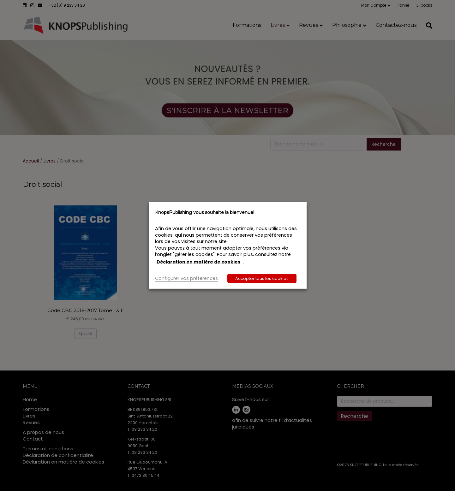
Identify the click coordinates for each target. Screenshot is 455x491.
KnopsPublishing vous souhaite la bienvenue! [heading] (204, 212)
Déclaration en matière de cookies (198, 262)
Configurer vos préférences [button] (186, 278)
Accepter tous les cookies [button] (262, 278)
